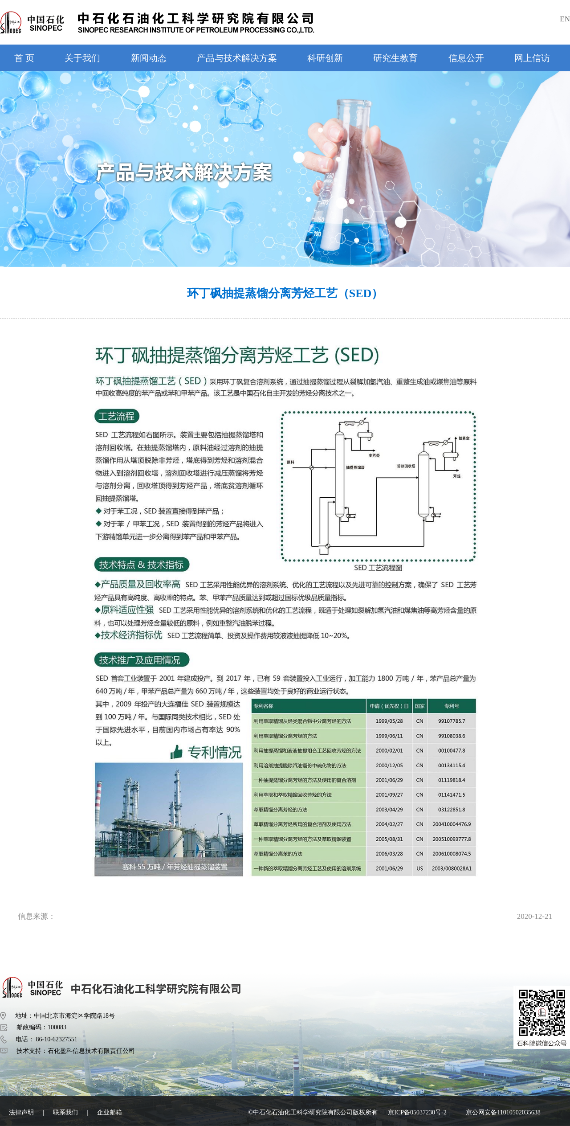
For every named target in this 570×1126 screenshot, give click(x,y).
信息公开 (466, 58)
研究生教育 (395, 58)
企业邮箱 (109, 1112)
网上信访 (532, 58)
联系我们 (65, 1112)
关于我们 (82, 58)
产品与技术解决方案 (237, 58)
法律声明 (21, 1112)
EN (565, 19)
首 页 (24, 58)
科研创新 (325, 58)
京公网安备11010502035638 (503, 1112)
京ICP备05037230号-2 (417, 1112)
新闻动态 (149, 58)
